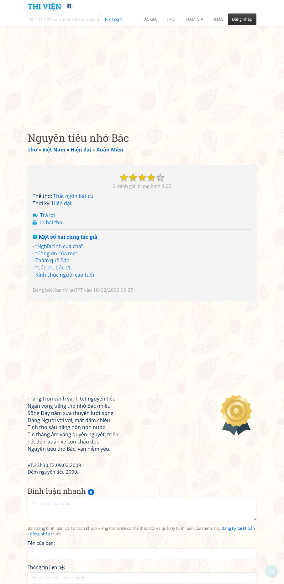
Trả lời (47, 215)
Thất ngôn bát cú (73, 196)
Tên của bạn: (41, 543)
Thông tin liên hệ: (46, 567)
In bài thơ (51, 222)
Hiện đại (61, 203)
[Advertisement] (142, 74)
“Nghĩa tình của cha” (59, 246)
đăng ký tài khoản (238, 528)
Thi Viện (44, 6)
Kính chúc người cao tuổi (64, 274)
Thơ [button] (170, 19)
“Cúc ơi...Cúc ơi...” (55, 267)
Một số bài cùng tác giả (65, 237)
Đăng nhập (242, 19)
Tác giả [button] (149, 19)
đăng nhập (40, 534)
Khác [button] (218, 19)
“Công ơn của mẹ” (56, 253)
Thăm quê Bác (52, 260)
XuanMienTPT (68, 290)
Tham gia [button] (193, 19)
